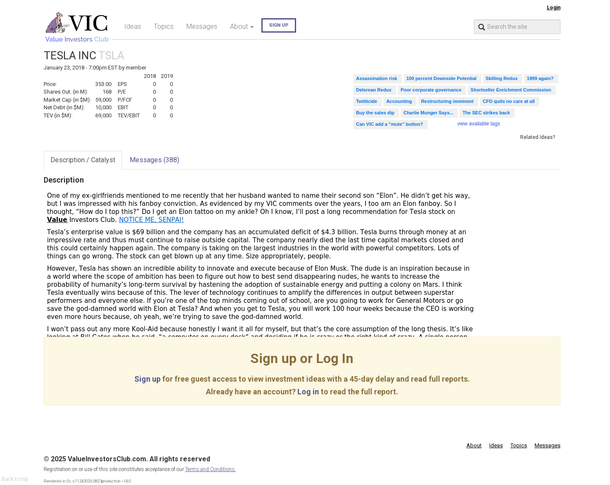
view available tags (479, 124)
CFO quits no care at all (508, 101)
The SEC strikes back (486, 112)
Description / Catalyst (82, 160)
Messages (201, 26)
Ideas (132, 26)
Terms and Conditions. (210, 469)
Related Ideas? (537, 137)
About (474, 445)
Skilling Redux (501, 78)
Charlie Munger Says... (428, 112)
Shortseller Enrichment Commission (511, 89)
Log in (308, 391)
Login (553, 8)
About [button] (242, 26)
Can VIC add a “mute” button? (389, 124)
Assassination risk (376, 78)
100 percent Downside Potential (441, 78)
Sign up (278, 25)
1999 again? (540, 78)
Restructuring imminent (447, 101)
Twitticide (366, 101)
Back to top (15, 479)
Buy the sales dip (375, 112)
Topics (164, 26)
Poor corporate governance (431, 89)
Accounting (399, 101)
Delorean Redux (373, 89)
